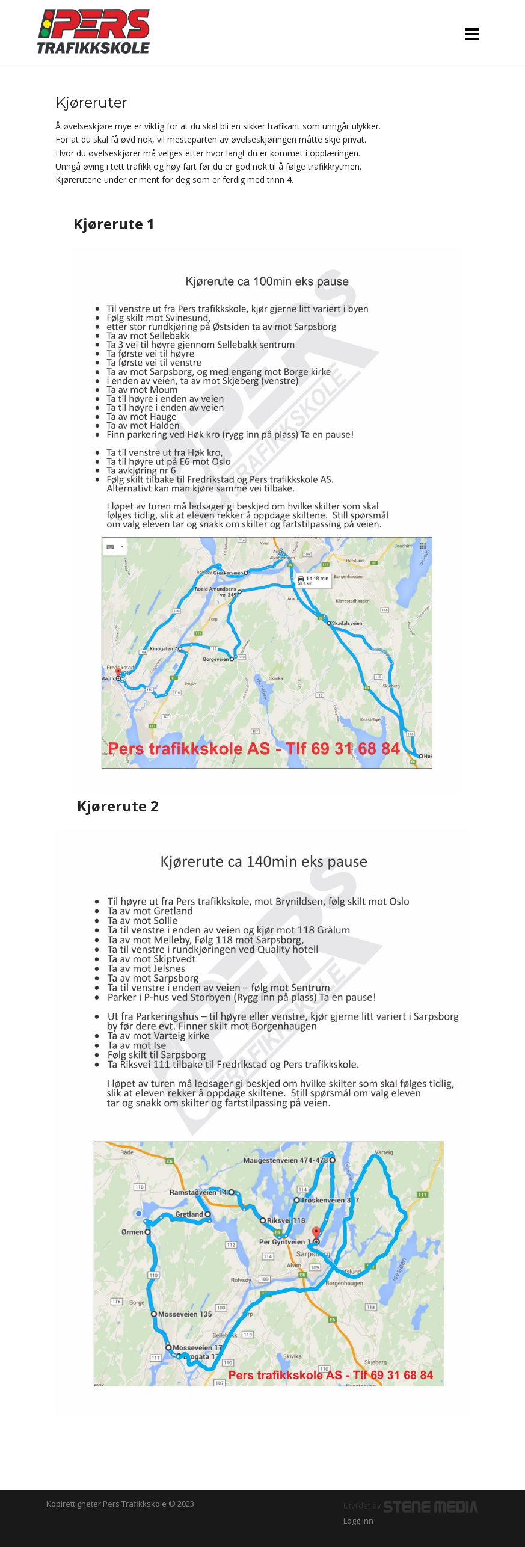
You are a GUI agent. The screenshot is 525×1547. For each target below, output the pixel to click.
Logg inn (358, 1520)
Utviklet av (411, 1505)
